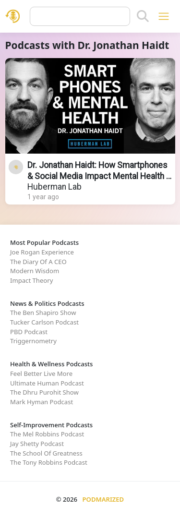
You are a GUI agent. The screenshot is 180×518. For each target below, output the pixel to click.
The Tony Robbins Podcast (48, 462)
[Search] (143, 16)
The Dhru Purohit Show (44, 392)
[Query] (80, 16)
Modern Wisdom (34, 270)
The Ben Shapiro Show (43, 312)
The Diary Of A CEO (38, 261)
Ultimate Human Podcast (47, 383)
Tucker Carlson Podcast (44, 322)
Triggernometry (33, 341)
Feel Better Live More (41, 373)
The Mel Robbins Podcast (47, 434)
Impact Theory (31, 280)
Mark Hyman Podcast (41, 402)
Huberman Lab (54, 187)
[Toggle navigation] (163, 16)
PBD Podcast (29, 331)
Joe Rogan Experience (42, 252)
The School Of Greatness (46, 453)
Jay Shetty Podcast (37, 443)
